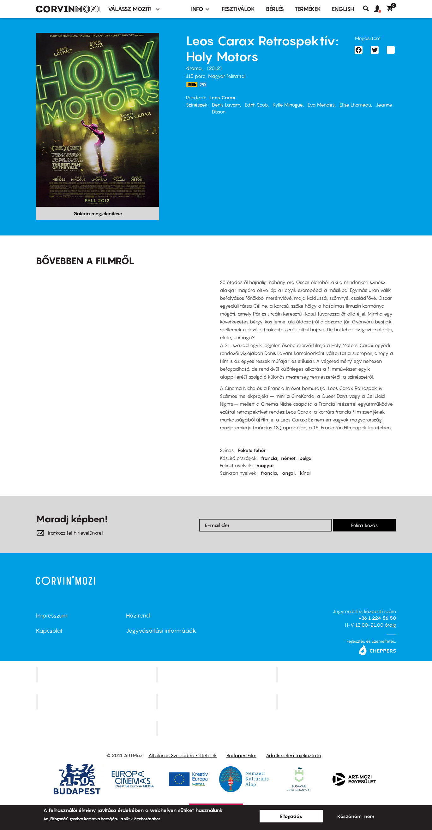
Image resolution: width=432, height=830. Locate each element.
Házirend (138, 615)
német (288, 458)
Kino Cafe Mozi (216, 674)
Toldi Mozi (216, 728)
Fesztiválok (238, 9)
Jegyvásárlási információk (161, 630)
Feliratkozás (364, 525)
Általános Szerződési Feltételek (182, 755)
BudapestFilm (241, 755)
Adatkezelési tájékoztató (293, 755)
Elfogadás (291, 816)
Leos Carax (222, 97)
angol (288, 473)
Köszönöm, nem (355, 816)
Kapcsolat (49, 630)
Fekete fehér (252, 450)
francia (269, 458)
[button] (380, 9)
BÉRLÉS (275, 9)
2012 (214, 68)
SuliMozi (217, 701)
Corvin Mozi (97, 674)
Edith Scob (256, 104)
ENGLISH (343, 9)
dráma (194, 68)
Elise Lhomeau (355, 104)
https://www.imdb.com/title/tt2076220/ (191, 84)
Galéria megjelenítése (97, 213)
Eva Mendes (321, 104)
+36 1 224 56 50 (377, 618)
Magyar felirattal (227, 76)
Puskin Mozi (96, 701)
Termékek (308, 9)
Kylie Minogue (288, 104)
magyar (265, 465)
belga (305, 458)
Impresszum (52, 615)
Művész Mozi (337, 674)
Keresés (368, 8)
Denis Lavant (226, 104)
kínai (305, 473)
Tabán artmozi (337, 701)
